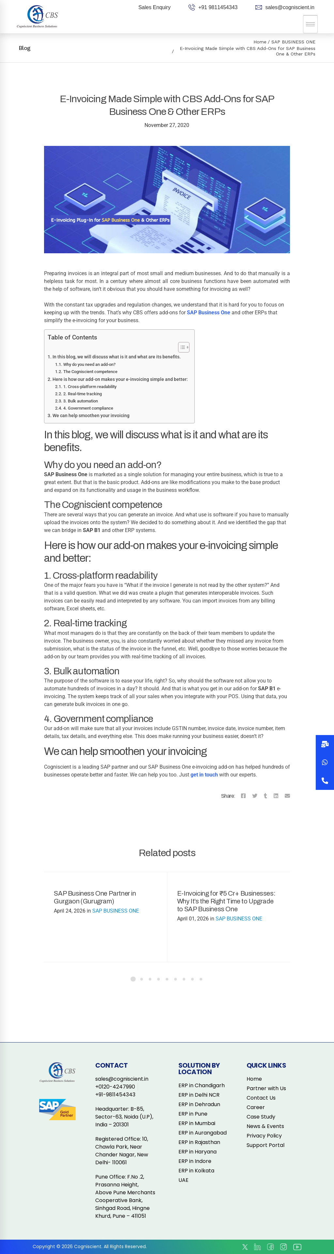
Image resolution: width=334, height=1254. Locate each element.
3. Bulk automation (80, 401)
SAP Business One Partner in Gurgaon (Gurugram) (95, 897)
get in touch (204, 775)
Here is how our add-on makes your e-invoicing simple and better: (120, 379)
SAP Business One (208, 312)
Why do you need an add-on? (89, 364)
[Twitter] (255, 796)
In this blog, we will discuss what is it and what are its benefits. (117, 357)
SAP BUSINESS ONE (293, 41)
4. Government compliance (88, 408)
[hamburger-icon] (310, 24)
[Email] (287, 796)
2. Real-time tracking (82, 393)
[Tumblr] (265, 796)
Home (259, 41)
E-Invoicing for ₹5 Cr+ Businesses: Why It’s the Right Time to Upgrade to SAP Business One (226, 901)
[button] (325, 781)
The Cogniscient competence (90, 371)
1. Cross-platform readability (89, 386)
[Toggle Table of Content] (180, 347)
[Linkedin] (276, 796)
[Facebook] (243, 796)
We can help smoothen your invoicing (91, 415)
